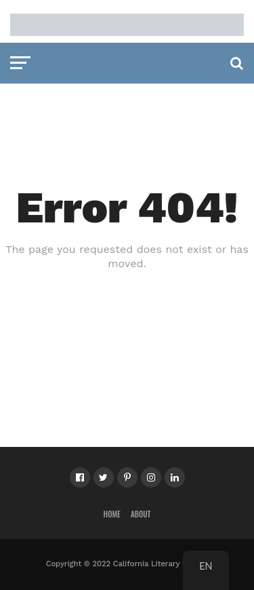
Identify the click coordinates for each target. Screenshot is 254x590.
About (141, 514)
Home (112, 514)
